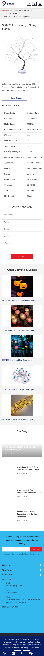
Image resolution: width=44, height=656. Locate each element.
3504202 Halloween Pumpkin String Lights (18, 301)
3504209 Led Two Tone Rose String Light (18, 330)
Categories (12, 10)
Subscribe (36, 549)
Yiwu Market (22, 570)
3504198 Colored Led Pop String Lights (17, 360)
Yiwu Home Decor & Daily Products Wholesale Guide (28, 468)
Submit (22, 257)
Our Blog (22, 431)
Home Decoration (25, 10)
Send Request (14, 98)
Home (4, 10)
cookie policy (23, 648)
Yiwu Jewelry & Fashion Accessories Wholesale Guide (29, 491)
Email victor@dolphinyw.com (14, 584)
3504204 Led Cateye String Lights (17, 16)
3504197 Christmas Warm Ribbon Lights (17, 419)
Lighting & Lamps (10, 13)
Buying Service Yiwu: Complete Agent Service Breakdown (27, 514)
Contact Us (6, 579)
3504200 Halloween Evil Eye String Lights (18, 390)
